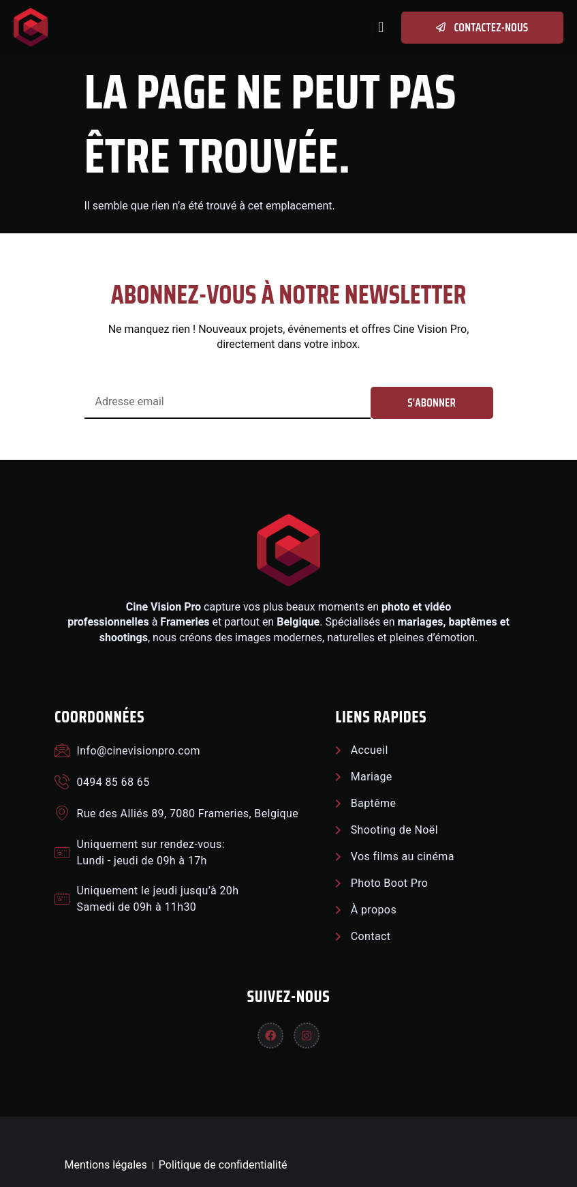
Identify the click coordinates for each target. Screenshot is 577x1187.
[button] (381, 27)
